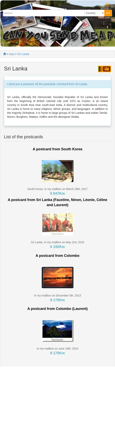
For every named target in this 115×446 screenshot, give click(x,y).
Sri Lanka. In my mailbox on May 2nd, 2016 (57, 242)
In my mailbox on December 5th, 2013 (57, 295)
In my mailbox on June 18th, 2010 (57, 348)
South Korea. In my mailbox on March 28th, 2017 (57, 189)
